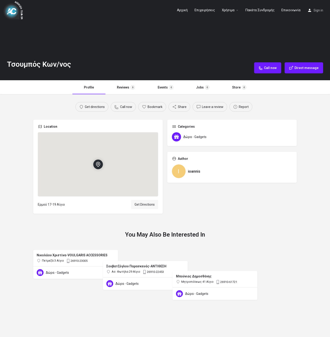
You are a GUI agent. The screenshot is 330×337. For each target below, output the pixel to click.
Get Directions (145, 204)
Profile (89, 87)
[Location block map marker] (98, 164)
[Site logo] (13, 10)
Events (165, 87)
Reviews (126, 87)
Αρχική (182, 10)
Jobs (202, 87)
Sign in (318, 10)
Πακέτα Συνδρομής (260, 10)
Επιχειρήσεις (205, 10)
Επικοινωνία (290, 10)
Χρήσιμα (228, 10)
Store (239, 87)
